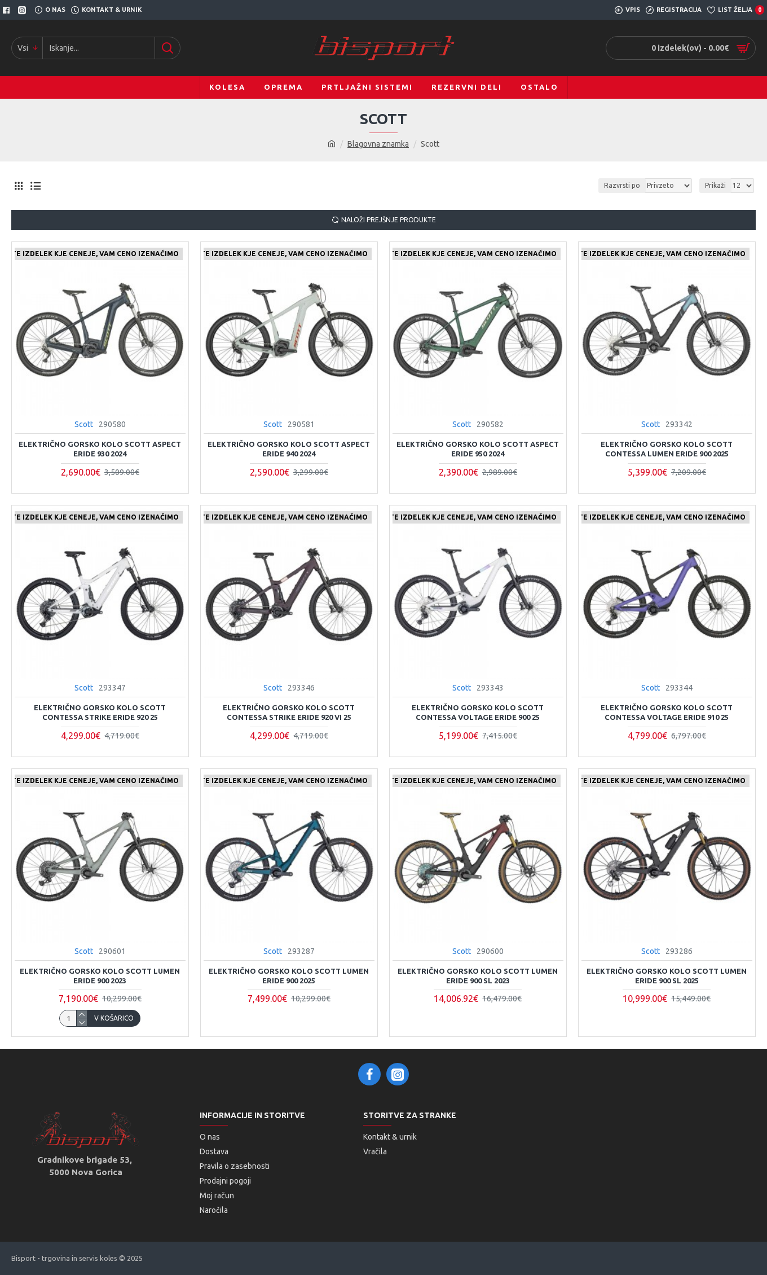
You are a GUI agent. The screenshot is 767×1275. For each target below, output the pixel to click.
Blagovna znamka (378, 143)
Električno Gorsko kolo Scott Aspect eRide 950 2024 (477, 449)
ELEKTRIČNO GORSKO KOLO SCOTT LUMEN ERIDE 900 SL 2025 (667, 975)
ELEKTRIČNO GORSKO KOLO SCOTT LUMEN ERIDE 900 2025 (289, 975)
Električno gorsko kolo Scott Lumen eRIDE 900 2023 (100, 975)
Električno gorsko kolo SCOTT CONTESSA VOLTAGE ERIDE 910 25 (667, 712)
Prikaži (715, 185)
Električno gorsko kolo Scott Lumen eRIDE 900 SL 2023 (478, 975)
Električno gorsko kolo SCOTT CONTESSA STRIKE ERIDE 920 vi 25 (289, 712)
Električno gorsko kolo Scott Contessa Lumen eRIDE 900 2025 (667, 449)
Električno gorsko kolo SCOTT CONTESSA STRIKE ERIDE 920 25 (100, 712)
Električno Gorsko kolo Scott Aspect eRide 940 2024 (289, 449)
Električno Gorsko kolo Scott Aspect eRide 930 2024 (100, 449)
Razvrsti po (622, 185)
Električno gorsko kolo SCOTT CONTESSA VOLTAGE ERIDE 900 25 (478, 712)
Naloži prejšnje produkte (388, 219)
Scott (83, 424)
